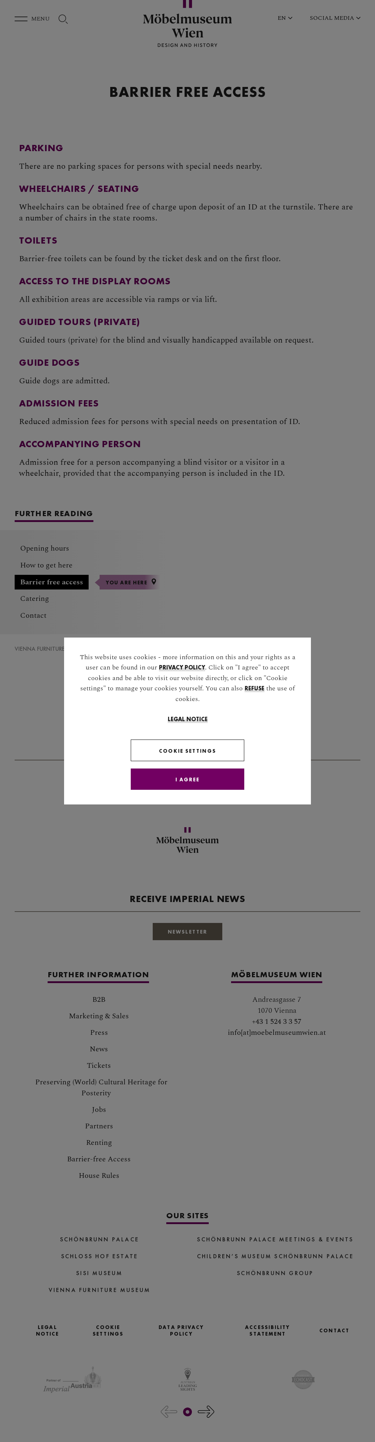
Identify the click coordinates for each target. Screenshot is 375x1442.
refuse (254, 688)
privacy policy (182, 667)
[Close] (187, 779)
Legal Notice (188, 719)
